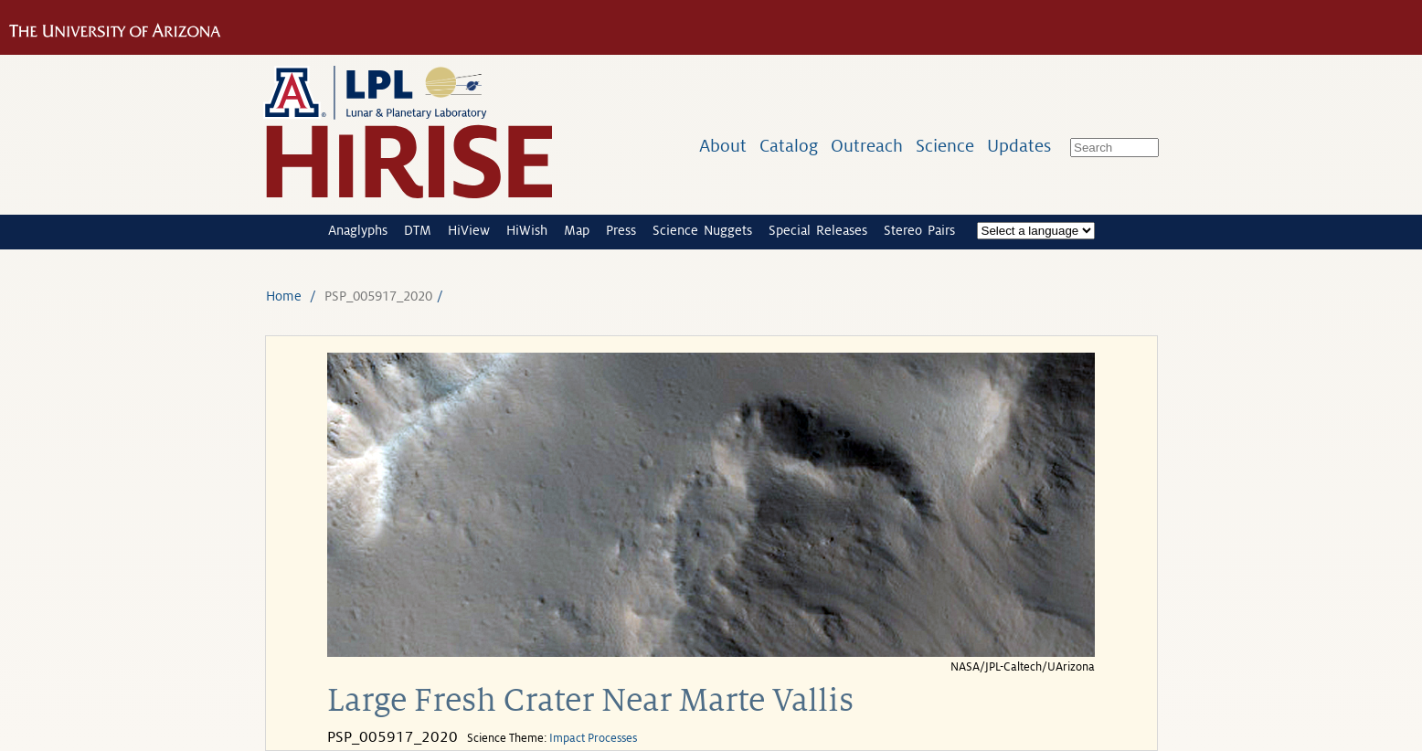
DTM (417, 230)
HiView (469, 230)
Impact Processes (593, 738)
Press (621, 230)
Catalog (788, 145)
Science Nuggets (702, 230)
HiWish (526, 230)
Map (576, 230)
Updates (1019, 145)
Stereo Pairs (919, 230)
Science (945, 145)
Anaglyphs (357, 230)
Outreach (867, 145)
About (723, 145)
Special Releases (818, 230)
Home (284, 296)
